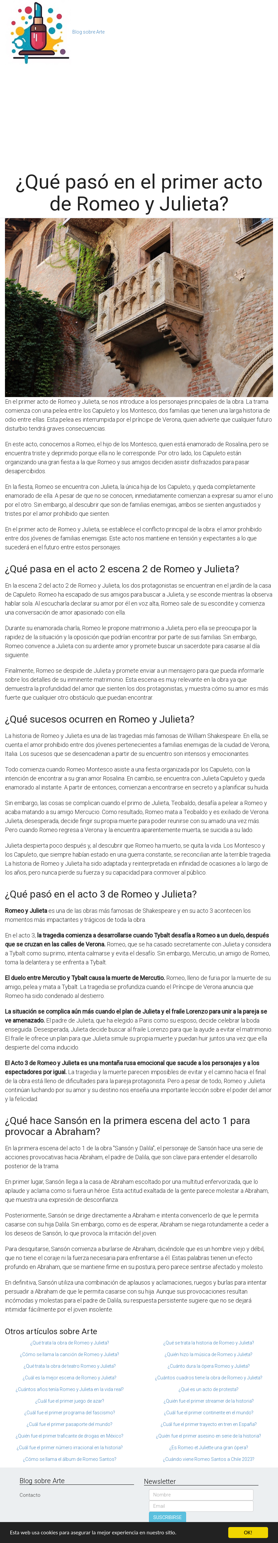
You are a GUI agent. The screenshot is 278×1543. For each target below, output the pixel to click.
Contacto (30, 1495)
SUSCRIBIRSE (167, 1517)
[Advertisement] (139, 114)
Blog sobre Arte (88, 32)
